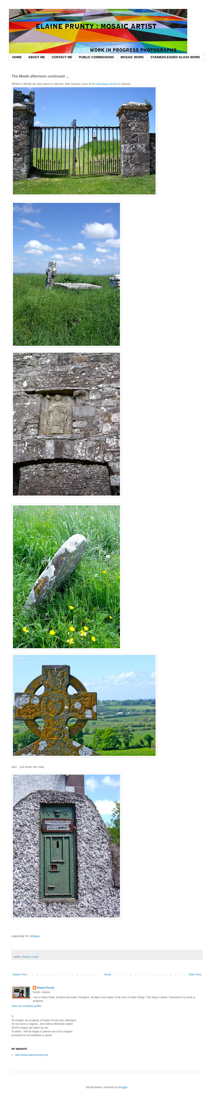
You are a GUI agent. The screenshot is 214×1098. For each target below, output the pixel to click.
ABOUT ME (36, 57)
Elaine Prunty (45, 987)
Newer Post (20, 974)
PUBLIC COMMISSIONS (96, 57)
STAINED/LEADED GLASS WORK (175, 57)
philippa (35, 936)
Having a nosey (30, 956)
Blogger (123, 1087)
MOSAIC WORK (132, 57)
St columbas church (105, 83)
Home (107, 974)
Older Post (195, 974)
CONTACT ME (62, 57)
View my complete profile (26, 1006)
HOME (17, 57)
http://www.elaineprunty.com (31, 1054)
